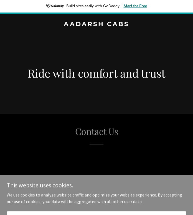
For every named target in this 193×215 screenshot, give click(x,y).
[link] (96, 24)
